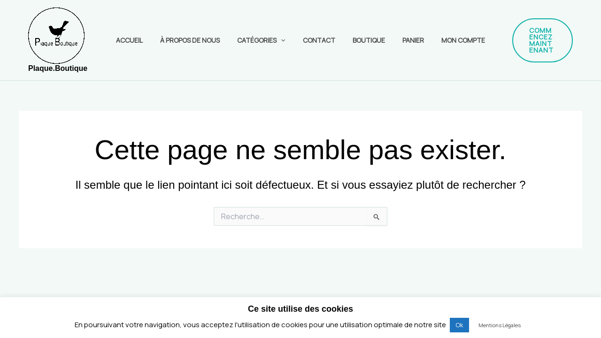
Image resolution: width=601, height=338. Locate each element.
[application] (285, 40)
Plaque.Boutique (57, 68)
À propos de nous (198, 40)
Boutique (364, 40)
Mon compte (450, 40)
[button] (535, 40)
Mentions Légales (499, 325)
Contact (319, 40)
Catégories (265, 40)
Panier (405, 40)
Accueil (142, 40)
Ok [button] (459, 325)
